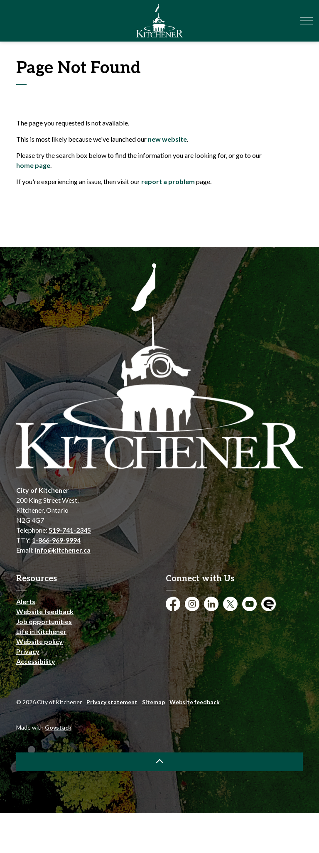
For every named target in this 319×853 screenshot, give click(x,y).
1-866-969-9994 (56, 540)
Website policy (39, 641)
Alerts (25, 601)
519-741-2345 (70, 530)
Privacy (27, 651)
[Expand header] (306, 21)
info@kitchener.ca (63, 550)
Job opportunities (44, 621)
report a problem (168, 181)
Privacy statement (111, 702)
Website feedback (45, 611)
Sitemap (153, 702)
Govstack (58, 727)
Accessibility (35, 661)
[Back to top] (159, 761)
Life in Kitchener (41, 631)
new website (167, 139)
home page (33, 165)
